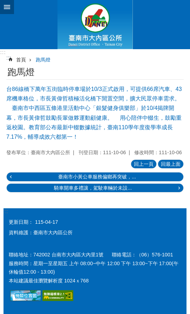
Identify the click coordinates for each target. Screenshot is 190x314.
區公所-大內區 (95, 24)
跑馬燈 (43, 60)
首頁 (21, 60)
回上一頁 (144, 164)
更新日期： (21, 222)
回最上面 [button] (171, 164)
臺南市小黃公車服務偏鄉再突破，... (97, 176)
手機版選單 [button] (7, 7)
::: (3, 52)
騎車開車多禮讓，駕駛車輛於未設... (93, 188)
